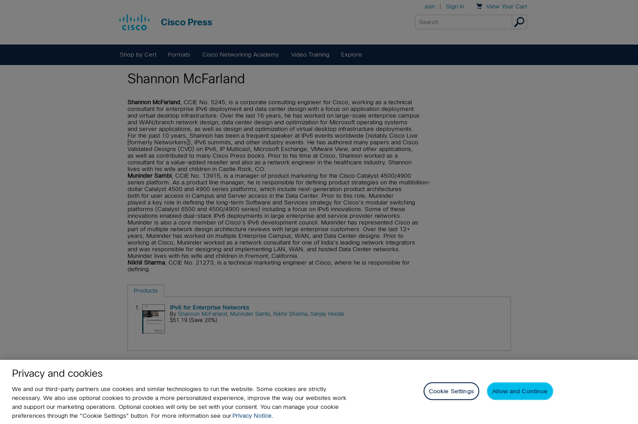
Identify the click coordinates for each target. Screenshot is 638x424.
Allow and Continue (519, 391)
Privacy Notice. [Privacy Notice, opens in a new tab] (252, 415)
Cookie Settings (451, 391)
